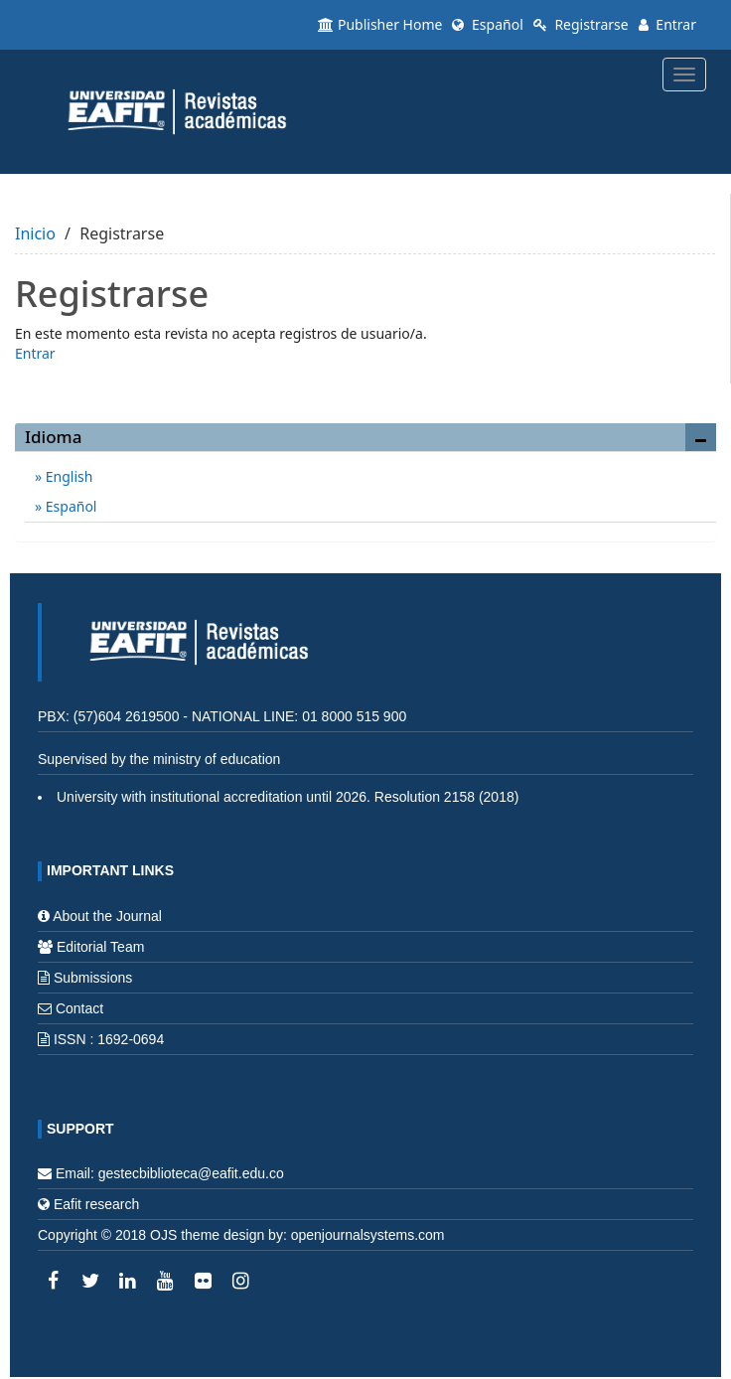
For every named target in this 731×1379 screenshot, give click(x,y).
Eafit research (96, 1204)
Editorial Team (100, 947)
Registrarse (581, 24)
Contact (79, 1008)
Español (487, 24)
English (67, 476)
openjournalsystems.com (368, 1235)
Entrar (667, 24)
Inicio (35, 233)
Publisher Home (380, 24)
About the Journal (107, 916)
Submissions (93, 978)
